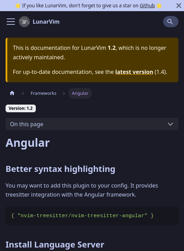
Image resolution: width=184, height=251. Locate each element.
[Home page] (12, 93)
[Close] (179, 5)
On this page (26, 124)
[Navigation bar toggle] (11, 21)
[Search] (170, 21)
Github (147, 5)
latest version (134, 72)
